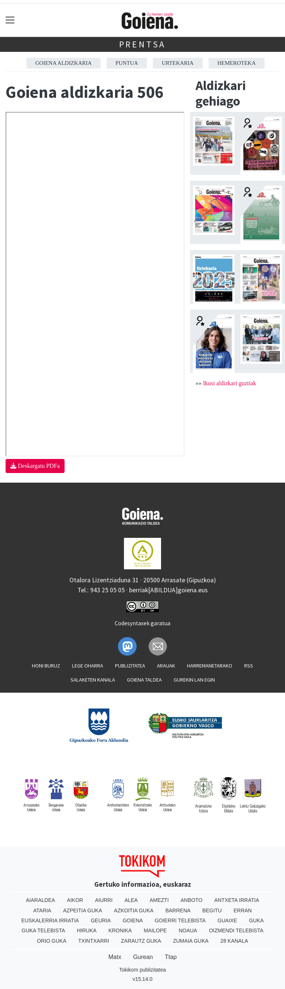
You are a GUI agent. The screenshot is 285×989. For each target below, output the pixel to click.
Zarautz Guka (141, 941)
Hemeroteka (236, 63)
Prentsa (142, 44)
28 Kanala (234, 941)
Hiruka (86, 930)
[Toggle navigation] (10, 20)
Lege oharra (87, 665)
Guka (256, 920)
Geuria (101, 920)
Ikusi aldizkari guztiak (229, 383)
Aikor (75, 900)
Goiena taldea (144, 679)
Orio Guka (51, 941)
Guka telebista (43, 930)
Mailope (155, 930)
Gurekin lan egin (194, 679)
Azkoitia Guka (134, 910)
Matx (114, 957)
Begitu (212, 910)
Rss (248, 665)
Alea (131, 900)
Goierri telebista (180, 920)
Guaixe (227, 920)
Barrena (178, 910)
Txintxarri (93, 941)
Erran (242, 910)
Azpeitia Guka (82, 910)
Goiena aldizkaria (63, 63)
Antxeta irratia (236, 900)
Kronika (120, 930)
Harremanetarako (209, 665)
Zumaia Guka (191, 941)
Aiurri (103, 900)
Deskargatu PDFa (35, 466)
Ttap (171, 957)
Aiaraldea (40, 900)
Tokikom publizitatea (142, 970)
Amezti (159, 900)
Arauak (166, 665)
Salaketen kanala (93, 679)
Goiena (132, 920)
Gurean (143, 957)
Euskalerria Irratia (50, 920)
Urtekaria (178, 63)
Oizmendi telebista (236, 930)
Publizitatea (130, 665)
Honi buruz (46, 665)
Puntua (126, 63)
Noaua (187, 930)
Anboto (192, 900)
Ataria (42, 910)
